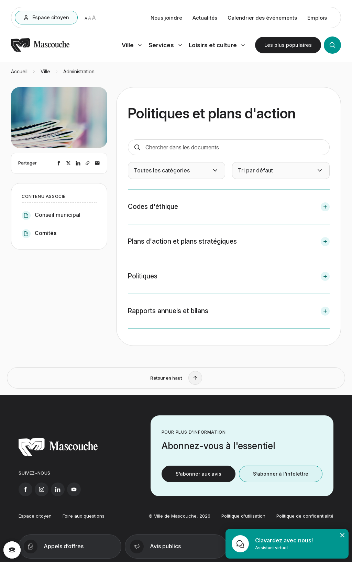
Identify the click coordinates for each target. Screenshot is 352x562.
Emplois (317, 17)
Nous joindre (166, 17)
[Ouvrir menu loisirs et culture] (216, 45)
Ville (45, 71)
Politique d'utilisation (243, 521)
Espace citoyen (35, 521)
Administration (79, 71)
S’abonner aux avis (198, 479)
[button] (229, 207)
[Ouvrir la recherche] (332, 45)
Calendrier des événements (262, 17)
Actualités (204, 17)
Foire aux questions (83, 521)
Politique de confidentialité (304, 521)
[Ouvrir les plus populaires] (288, 45)
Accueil (19, 71)
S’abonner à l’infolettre (280, 479)
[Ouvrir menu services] (165, 45)
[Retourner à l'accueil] (40, 50)
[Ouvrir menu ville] (131, 45)
